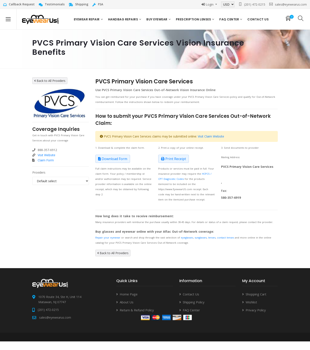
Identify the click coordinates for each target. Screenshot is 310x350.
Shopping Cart (256, 294)
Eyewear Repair (87, 19)
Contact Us (191, 294)
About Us (126, 302)
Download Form (112, 158)
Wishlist (251, 302)
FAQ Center (229, 19)
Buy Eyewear (156, 19)
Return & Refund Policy (137, 310)
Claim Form (46, 160)
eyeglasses (187, 237)
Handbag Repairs (123, 19)
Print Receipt (173, 158)
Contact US (258, 19)
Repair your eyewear (107, 237)
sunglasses (201, 237)
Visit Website (46, 155)
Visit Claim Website (211, 136)
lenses (211, 237)
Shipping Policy (194, 302)
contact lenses (225, 237)
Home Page (129, 294)
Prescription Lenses (193, 19)
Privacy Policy (256, 310)
